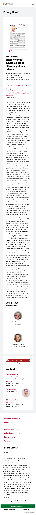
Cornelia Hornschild (12, 374)
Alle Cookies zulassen (17, 506)
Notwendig (8, 501)
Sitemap (8, 441)
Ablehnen (26, 509)
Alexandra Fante (11, 389)
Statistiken (18, 501)
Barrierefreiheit (11, 437)
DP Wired (32, 512)
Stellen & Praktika (12, 418)
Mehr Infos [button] (6, 497)
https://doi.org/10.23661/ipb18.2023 (17, 85)
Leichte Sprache (11, 429)
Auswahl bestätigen (9, 509)
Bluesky (7, 452)
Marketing (27, 501)
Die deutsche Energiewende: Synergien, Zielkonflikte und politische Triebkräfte (18, 93)
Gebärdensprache (12, 433)
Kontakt (8, 422)
